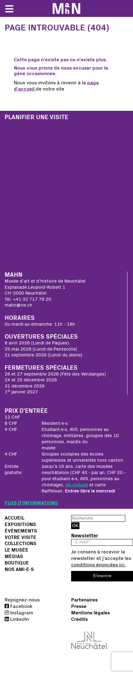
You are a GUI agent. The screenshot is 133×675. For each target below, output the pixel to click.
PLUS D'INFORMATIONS (31, 502)
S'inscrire (102, 576)
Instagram (19, 612)
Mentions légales (90, 612)
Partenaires (84, 599)
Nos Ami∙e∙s (19, 569)
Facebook (18, 606)
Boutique (17, 562)
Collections (20, 543)
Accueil (14, 518)
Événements (21, 530)
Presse (79, 606)
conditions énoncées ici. (98, 564)
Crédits (79, 619)
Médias (14, 556)
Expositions (20, 524)
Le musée (16, 550)
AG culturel (76, 485)
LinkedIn (17, 619)
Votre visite (20, 537)
